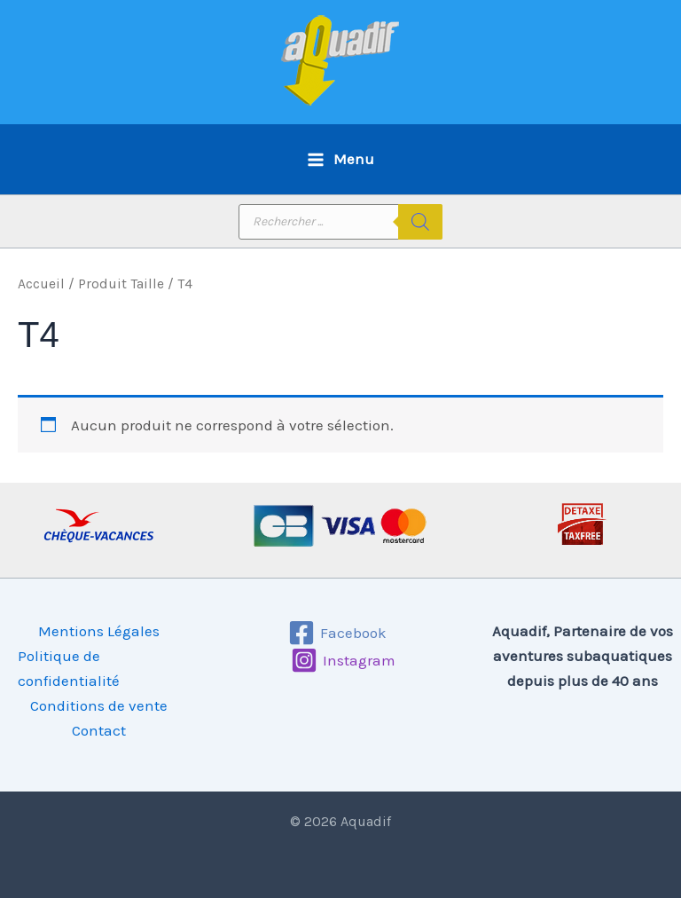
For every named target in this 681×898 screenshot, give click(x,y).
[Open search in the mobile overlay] (340, 222)
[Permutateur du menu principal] (340, 159)
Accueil (41, 284)
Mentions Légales (99, 631)
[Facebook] (338, 632)
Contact (99, 730)
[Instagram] (343, 660)
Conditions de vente (99, 705)
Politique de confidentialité (69, 668)
